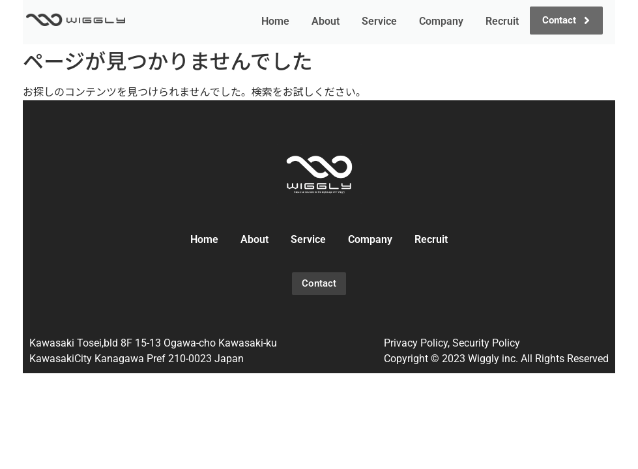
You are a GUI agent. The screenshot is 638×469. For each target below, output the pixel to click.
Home (275, 21)
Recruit (502, 21)
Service (379, 21)
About (326, 21)
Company (441, 21)
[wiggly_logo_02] (319, 174)
